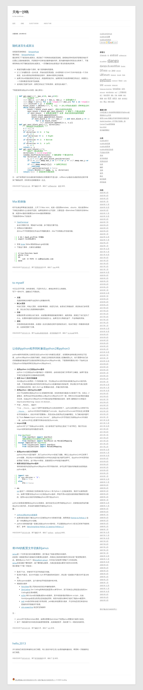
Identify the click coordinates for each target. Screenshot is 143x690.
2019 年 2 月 (104, 287)
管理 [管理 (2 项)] (105, 98)
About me (47, 23)
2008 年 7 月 (104, 514)
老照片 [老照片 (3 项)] (114, 98)
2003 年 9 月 (104, 600)
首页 (13, 23)
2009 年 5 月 (104, 491)
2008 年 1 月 (104, 529)
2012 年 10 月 (104, 390)
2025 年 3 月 (104, 198)
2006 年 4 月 (104, 574)
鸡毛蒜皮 (103, 182)
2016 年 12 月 (104, 328)
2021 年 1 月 (104, 269)
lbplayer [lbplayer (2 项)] (113, 75)
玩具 (101, 164)
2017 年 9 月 (104, 308)
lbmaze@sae (33, 51)
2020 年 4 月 (104, 275)
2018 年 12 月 (104, 293)
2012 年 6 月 (104, 402)
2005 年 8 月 (104, 597)
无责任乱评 (39, 267)
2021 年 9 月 (104, 257)
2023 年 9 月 (104, 219)
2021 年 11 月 (104, 252)
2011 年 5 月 (104, 441)
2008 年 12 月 (104, 503)
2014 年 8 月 (104, 364)
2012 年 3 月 (104, 411)
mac (54, 267)
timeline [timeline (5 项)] (117, 88)
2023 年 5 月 (104, 228)
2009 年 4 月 (104, 494)
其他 (101, 155)
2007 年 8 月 (104, 544)
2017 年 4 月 (104, 317)
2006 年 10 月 (104, 562)
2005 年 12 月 (104, 585)
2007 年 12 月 (104, 532)
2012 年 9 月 (104, 393)
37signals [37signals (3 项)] (103, 55)
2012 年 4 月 (104, 408)
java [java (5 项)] (113, 70)
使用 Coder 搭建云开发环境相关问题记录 (114, 118)
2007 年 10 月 (104, 538)
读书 (101, 173)
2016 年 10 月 (104, 331)
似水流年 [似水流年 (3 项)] (106, 95)
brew (23, 244)
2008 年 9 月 (104, 509)
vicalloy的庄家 (105, 143)
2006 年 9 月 (104, 565)
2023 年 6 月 (104, 225)
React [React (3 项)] (121, 80)
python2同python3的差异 (27, 514)
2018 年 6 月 (104, 299)
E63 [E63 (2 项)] (109, 71)
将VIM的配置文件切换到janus (30, 547)
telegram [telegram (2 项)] (115, 85)
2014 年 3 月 (104, 370)
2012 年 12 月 (104, 384)
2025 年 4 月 (104, 195)
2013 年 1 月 (104, 382)
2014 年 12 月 (104, 361)
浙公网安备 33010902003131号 (24, 680)
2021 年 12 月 (104, 249)
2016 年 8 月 (104, 337)
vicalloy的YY (104, 140)
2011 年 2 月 (104, 447)
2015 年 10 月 (104, 352)
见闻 (101, 170)
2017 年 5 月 (104, 314)
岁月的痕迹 (54, 333)
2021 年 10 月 (104, 254)
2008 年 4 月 (104, 523)
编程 (36, 186)
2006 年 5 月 (104, 571)
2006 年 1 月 (104, 582)
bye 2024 (103, 127)
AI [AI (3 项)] (108, 55)
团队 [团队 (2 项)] (112, 95)
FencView (25, 586)
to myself (18, 282)
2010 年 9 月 (104, 458)
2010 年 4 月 (104, 470)
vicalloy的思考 (105, 146)
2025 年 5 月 (104, 192)
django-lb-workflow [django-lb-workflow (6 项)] (110, 65)
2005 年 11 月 (104, 588)
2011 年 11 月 (104, 423)
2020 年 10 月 (104, 272)
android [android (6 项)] (114, 55)
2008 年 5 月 (104, 520)
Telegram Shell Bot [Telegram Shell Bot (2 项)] (106, 89)
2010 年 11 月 (104, 452)
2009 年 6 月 (104, 488)
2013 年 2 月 (104, 379)
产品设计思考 (104, 152)
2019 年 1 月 (104, 290)
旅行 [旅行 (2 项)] (124, 95)
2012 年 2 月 (104, 414)
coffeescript (52, 186)
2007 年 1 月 (104, 553)
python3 (58, 532)
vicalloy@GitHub (106, 34)
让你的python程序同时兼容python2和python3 (41, 348)
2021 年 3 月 (104, 266)
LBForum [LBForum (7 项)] (105, 74)
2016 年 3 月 (104, 346)
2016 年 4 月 (104, 343)
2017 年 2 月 (104, 322)
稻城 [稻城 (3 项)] (101, 98)
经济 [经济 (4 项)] (109, 98)
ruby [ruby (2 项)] (125, 80)
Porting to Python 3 (78, 517)
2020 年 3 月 (104, 278)
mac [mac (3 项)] (123, 75)
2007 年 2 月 (104, 550)
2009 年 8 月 (104, 485)
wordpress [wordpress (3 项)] (110, 92)
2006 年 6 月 (104, 568)
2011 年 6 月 (104, 438)
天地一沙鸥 (20, 12)
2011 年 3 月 (104, 444)
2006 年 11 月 (104, 559)
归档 (22, 23)
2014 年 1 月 (104, 373)
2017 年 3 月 (104, 319)
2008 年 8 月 (104, 512)
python (50, 532)
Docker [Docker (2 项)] (123, 66)
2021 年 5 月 (104, 260)
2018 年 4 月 (104, 302)
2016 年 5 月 (104, 340)
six (18, 491)
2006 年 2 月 (104, 579)
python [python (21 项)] (105, 79)
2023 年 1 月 (104, 234)
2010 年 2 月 (104, 473)
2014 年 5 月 (104, 367)
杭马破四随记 (104, 130)
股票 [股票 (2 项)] (119, 98)
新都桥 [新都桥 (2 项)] (120, 95)
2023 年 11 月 (104, 213)
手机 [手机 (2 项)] (116, 95)
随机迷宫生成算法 (23, 45)
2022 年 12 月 (104, 237)
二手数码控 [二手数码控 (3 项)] (122, 92)
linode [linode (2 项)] (119, 75)
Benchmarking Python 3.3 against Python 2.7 (45, 526)
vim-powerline (27, 607)
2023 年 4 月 (104, 231)
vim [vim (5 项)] (123, 88)
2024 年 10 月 (104, 207)
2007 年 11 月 (104, 535)
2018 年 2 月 (104, 305)
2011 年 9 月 (104, 429)
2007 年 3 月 (104, 547)
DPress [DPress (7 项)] (103, 70)
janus (14, 553)
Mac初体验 (19, 201)
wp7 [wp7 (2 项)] (116, 92)
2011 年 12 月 (104, 420)
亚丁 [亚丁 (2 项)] (101, 95)
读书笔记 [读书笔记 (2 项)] (124, 98)
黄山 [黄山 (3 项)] (105, 101)
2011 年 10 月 (104, 426)
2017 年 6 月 (104, 311)
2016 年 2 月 (104, 349)
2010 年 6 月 (104, 464)
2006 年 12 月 (104, 556)
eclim (23, 595)
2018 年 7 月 (104, 296)
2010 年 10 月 (104, 455)
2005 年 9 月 (104, 594)
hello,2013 (19, 643)
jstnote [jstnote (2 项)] (118, 71)
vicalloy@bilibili (105, 40)
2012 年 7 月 (104, 399)
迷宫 (59, 186)
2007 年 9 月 (104, 541)
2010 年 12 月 (104, 449)
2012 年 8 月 (104, 396)
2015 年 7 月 (104, 355)
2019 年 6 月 (104, 284)
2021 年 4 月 (104, 263)
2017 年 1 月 (104, 325)
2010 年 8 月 (104, 461)
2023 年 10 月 (104, 216)
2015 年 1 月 (104, 358)
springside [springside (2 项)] (107, 85)
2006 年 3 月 (104, 577)
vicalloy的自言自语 (41, 333)
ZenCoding (25, 589)
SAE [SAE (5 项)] (101, 84)
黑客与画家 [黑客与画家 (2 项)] (111, 102)
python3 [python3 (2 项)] (115, 80)
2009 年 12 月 (104, 479)
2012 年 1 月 (104, 417)
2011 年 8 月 (104, 432)
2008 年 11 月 (104, 506)
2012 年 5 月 (104, 405)
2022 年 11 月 (104, 240)
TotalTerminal (22, 222)
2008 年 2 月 (104, 526)
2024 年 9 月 (104, 210)
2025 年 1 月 (104, 201)
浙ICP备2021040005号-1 (108, 609)
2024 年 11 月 (104, 204)
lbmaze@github (28, 54)
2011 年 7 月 (104, 435)
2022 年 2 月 (104, 243)
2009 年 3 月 (104, 497)
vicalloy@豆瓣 (105, 37)
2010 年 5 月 (104, 467)
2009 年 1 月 (104, 500)
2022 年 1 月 (104, 246)
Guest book (33, 23)
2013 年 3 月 (104, 376)
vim (49, 627)
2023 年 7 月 (104, 222)
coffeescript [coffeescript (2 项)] (122, 55)
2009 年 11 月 (104, 482)
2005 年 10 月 (104, 591)
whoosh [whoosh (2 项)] (102, 92)
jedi (22, 601)
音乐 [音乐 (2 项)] (101, 102)
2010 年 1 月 (104, 476)
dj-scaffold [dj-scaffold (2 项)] (103, 61)
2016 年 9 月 (104, 334)
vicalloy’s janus (41, 559)
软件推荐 (103, 179)
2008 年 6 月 (104, 517)
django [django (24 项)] (113, 60)
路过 (101, 176)
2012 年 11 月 (104, 387)
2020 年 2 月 (104, 281)
